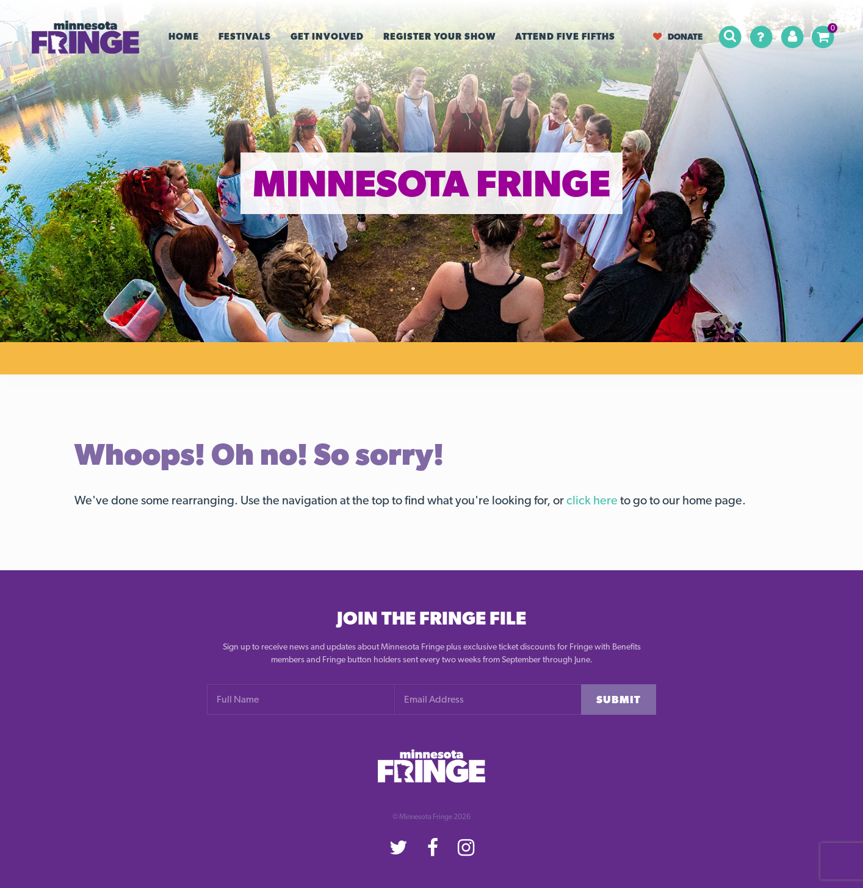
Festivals (244, 36)
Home (183, 36)
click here (592, 500)
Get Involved (327, 36)
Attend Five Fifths (565, 36)
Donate (677, 36)
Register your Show (439, 36)
